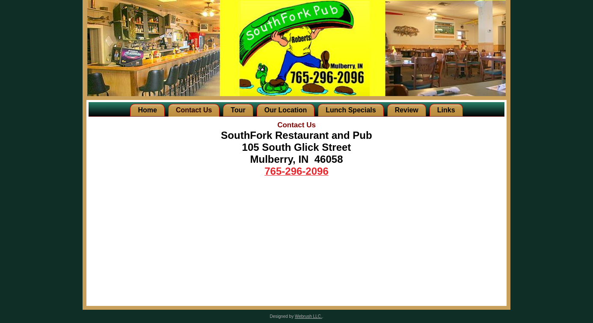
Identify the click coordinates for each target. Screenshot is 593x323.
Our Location (285, 110)
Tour (238, 110)
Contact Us (194, 110)
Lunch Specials (351, 110)
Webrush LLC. (308, 316)
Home (147, 110)
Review (406, 110)
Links (446, 110)
